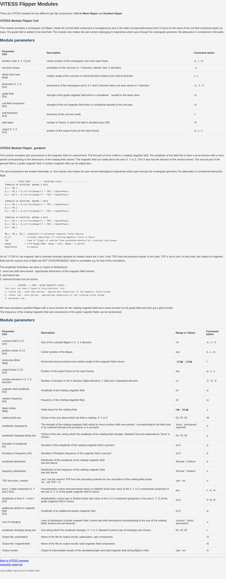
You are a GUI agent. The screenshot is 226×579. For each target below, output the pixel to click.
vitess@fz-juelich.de (11, 564)
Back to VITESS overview (14, 560)
